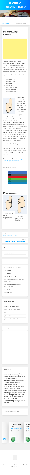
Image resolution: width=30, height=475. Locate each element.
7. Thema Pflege (9, 289)
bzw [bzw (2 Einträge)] (15, 376)
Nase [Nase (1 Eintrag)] (10, 392)
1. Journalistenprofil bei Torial (13, 267)
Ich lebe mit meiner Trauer (12, 306)
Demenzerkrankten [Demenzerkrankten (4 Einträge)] (10, 378)
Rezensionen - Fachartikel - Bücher (15, 4)
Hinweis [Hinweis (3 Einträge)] (17, 388)
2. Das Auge (8, 270)
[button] (9, 172)
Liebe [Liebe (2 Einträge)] (24, 390)
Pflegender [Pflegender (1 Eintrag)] (6, 394)
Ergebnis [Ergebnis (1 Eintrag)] (12, 382)
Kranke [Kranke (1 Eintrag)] (13, 390)
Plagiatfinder (8, 292)
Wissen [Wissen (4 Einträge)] (6, 403)
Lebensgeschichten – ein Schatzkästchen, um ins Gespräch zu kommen (8, 217)
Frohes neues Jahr (10, 313)
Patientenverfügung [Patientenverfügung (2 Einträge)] (16, 392)
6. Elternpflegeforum (10, 284)
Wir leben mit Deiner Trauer (12, 309)
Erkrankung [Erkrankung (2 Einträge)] (17, 382)
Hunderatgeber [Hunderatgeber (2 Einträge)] (7, 390)
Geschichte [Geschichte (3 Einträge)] (21, 386)
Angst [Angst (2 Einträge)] (10, 374)
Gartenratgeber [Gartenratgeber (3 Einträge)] (8, 386)
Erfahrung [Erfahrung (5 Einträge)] (7, 382)
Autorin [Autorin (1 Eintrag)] (17, 374)
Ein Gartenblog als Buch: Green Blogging (19, 218)
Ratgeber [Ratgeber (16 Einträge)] (13, 394)
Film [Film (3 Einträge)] (11, 384)
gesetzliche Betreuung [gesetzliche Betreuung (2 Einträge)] (9, 388)
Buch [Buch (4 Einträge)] (12, 376)
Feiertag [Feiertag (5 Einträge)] (7, 384)
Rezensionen (5, 23)
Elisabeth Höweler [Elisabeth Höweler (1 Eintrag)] (20, 380)
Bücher (12, 428)
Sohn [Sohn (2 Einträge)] (19, 396)
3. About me (8, 273)
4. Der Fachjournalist (10, 276)
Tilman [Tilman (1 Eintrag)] (9, 398)
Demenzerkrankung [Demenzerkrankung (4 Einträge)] (10, 380)
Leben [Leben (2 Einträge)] (21, 390)
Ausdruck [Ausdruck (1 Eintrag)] (14, 374)
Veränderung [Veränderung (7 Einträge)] (9, 401)
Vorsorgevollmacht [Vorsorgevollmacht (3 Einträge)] (19, 401)
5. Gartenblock (9, 279)
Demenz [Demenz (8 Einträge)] (21, 376)
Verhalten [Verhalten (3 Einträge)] (14, 398)
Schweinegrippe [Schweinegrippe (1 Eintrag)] (11, 396)
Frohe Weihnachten (10, 316)
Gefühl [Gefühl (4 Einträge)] (15, 386)
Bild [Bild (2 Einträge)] (10, 376)
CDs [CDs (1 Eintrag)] (17, 376)
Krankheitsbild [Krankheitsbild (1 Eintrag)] (17, 390)
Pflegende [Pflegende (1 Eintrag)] (23, 392)
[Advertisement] (15, 49)
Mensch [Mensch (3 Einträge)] (6, 392)
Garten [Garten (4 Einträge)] (15, 384)
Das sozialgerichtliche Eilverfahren (14, 319)
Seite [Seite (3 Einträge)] (15, 396)
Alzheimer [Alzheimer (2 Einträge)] (6, 374)
